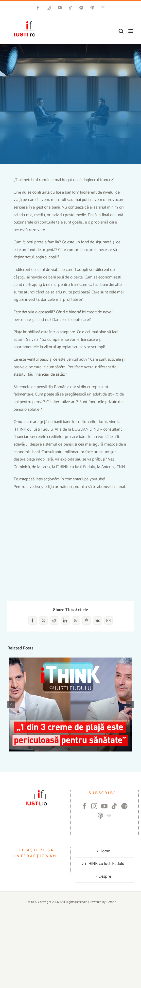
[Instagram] (94, 806)
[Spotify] (124, 806)
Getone (111, 902)
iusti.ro (29, 902)
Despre (105, 876)
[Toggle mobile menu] (131, 31)
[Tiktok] (114, 806)
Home (105, 851)
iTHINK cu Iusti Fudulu (104, 863)
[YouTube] (104, 806)
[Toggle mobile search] (121, 31)
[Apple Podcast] (100, 816)
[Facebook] (84, 806)
